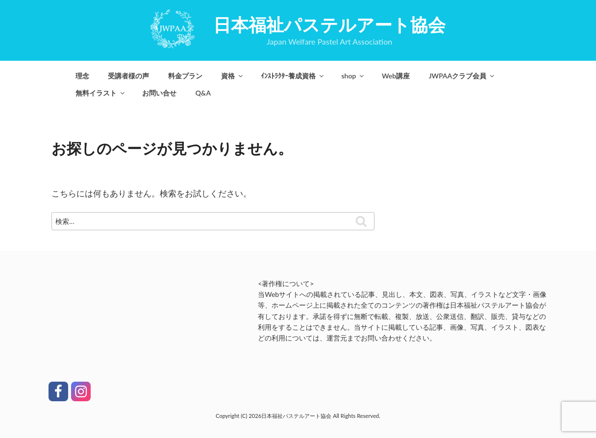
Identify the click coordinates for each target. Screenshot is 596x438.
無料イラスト (100, 93)
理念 (82, 76)
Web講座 (396, 76)
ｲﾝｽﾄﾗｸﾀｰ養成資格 (293, 76)
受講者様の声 (128, 76)
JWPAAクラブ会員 (462, 76)
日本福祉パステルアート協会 (329, 24)
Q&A (203, 93)
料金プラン (185, 76)
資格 (232, 76)
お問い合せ (159, 93)
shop (353, 76)
